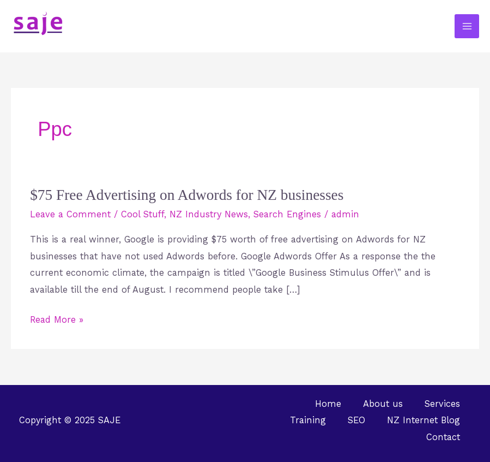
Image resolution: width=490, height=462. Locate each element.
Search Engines (287, 214)
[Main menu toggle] (467, 26)
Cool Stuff (142, 214)
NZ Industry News (209, 214)
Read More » (56, 318)
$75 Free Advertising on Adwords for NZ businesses (186, 195)
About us (383, 404)
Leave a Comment (70, 214)
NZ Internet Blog (423, 420)
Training (308, 420)
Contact (443, 437)
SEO (356, 420)
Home (328, 404)
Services (442, 404)
